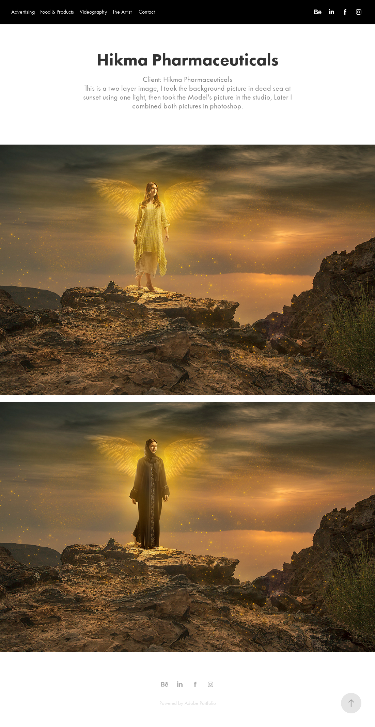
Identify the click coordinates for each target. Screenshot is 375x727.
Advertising (23, 12)
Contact (147, 12)
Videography (93, 12)
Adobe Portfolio (200, 703)
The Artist (121, 12)
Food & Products (57, 12)
